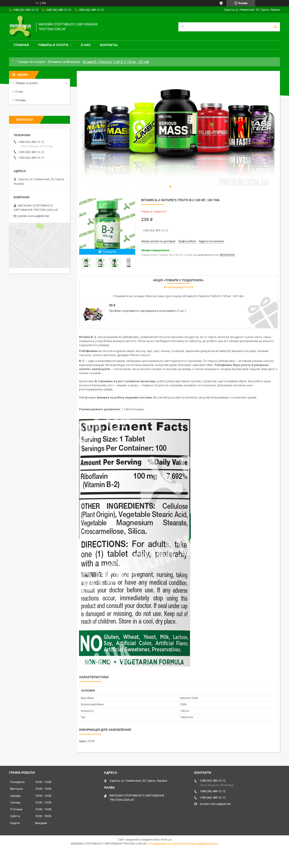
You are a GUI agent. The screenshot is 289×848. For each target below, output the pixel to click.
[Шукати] (275, 26)
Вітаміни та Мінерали (64, 62)
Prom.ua (166, 839)
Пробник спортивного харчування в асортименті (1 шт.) (147, 310)
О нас (86, 45)
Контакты (108, 45)
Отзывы (20, 100)
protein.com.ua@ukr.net (33, 216)
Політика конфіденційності (201, 843)
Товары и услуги (53, 45)
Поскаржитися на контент (165, 843)
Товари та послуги (31, 62)
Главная (21, 45)
